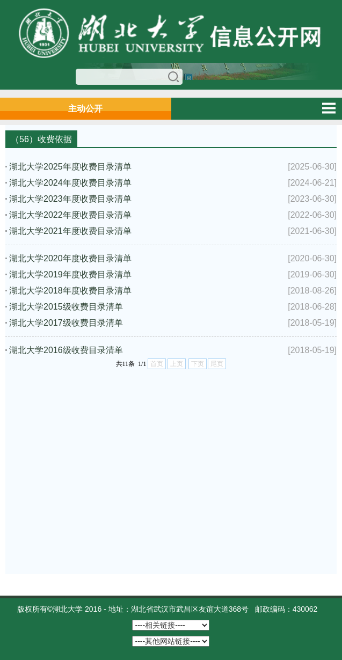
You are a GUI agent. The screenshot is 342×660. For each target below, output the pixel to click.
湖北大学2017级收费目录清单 (66, 322)
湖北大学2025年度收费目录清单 (70, 166)
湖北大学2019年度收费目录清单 (70, 274)
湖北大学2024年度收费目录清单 (70, 182)
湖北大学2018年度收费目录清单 (70, 290)
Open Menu (328, 108)
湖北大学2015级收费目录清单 (66, 306)
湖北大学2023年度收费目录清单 (70, 198)
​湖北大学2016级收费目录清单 (66, 350)
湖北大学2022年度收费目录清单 (70, 214)
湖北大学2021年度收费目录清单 (70, 231)
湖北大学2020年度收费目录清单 (70, 258)
